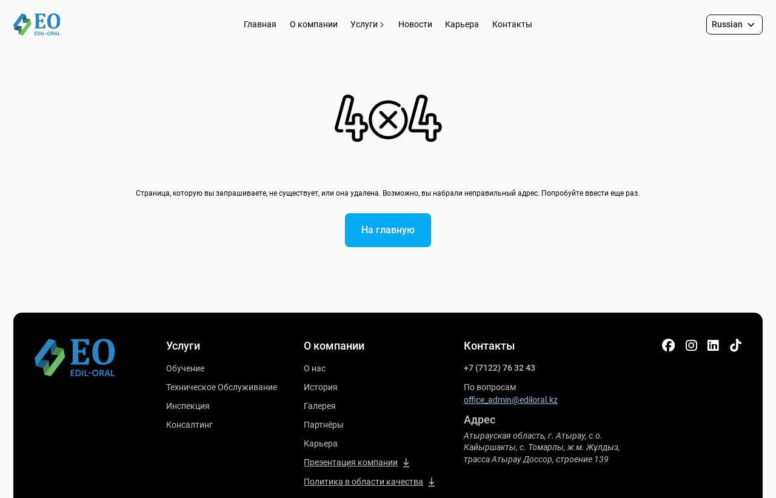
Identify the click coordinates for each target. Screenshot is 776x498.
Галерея (320, 406)
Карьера (462, 24)
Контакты (512, 24)
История (321, 387)
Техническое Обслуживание (221, 387)
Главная (260, 24)
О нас (315, 368)
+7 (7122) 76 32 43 (499, 368)
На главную (388, 230)
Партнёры (324, 425)
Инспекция (188, 406)
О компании (314, 24)
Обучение (185, 368)
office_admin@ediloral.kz (511, 400)
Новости (415, 24)
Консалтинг (189, 425)
